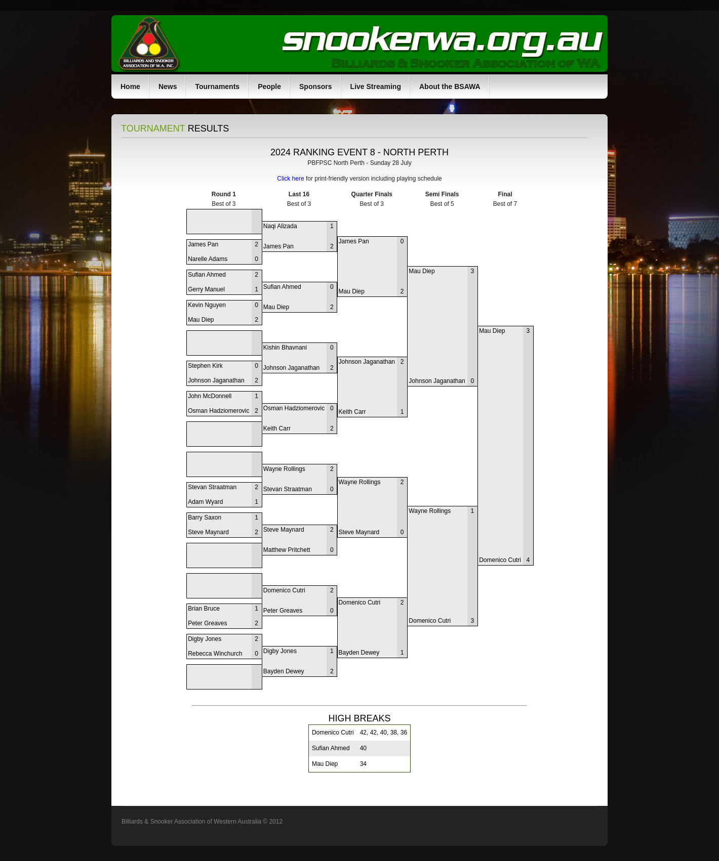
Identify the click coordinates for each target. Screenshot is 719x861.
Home (130, 86)
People (269, 86)
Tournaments (217, 86)
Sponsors (315, 86)
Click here (290, 178)
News (167, 86)
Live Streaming (375, 86)
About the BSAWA (450, 86)
